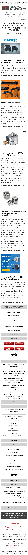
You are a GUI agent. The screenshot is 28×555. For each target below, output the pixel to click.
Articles (4, 539)
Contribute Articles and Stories (14, 463)
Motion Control (14, 321)
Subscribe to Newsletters (14, 466)
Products (17, 539)
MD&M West (14, 423)
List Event (22, 536)
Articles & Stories (12, 402)
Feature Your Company (14, 449)
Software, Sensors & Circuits (14, 318)
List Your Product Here (14, 33)
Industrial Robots (14, 323)
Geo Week (14, 428)
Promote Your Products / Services (14, 455)
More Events (14, 440)
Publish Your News (14, 452)
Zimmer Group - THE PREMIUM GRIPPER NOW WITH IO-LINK (12, 61)
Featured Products (17, 3)
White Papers (3, 2)
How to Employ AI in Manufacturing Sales (14, 502)
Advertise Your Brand (14, 461)
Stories (12, 539)
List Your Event (14, 458)
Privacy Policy (10, 530)
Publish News (15, 536)
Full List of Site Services (14, 480)
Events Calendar (10, 3)
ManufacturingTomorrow (14, 508)
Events (14, 541)
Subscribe (4, 534)
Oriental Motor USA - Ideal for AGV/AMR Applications (12, 278)
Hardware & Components (14, 315)
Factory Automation (16, 368)
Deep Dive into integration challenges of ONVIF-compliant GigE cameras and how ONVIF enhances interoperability (14, 394)
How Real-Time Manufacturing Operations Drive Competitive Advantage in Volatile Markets (14, 498)
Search (9, 534)
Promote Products (17, 534)
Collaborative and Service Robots (14, 326)
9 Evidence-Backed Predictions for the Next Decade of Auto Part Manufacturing (14, 492)
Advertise (21, 530)
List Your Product (14, 334)
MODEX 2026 (14, 434)
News (19, 402)
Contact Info (15, 523)
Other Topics (16, 375)
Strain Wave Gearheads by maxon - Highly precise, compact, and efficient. (13, 214)
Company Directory (24, 3)
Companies (23, 539)
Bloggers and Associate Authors (15, 527)
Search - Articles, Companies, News (14, 469)
